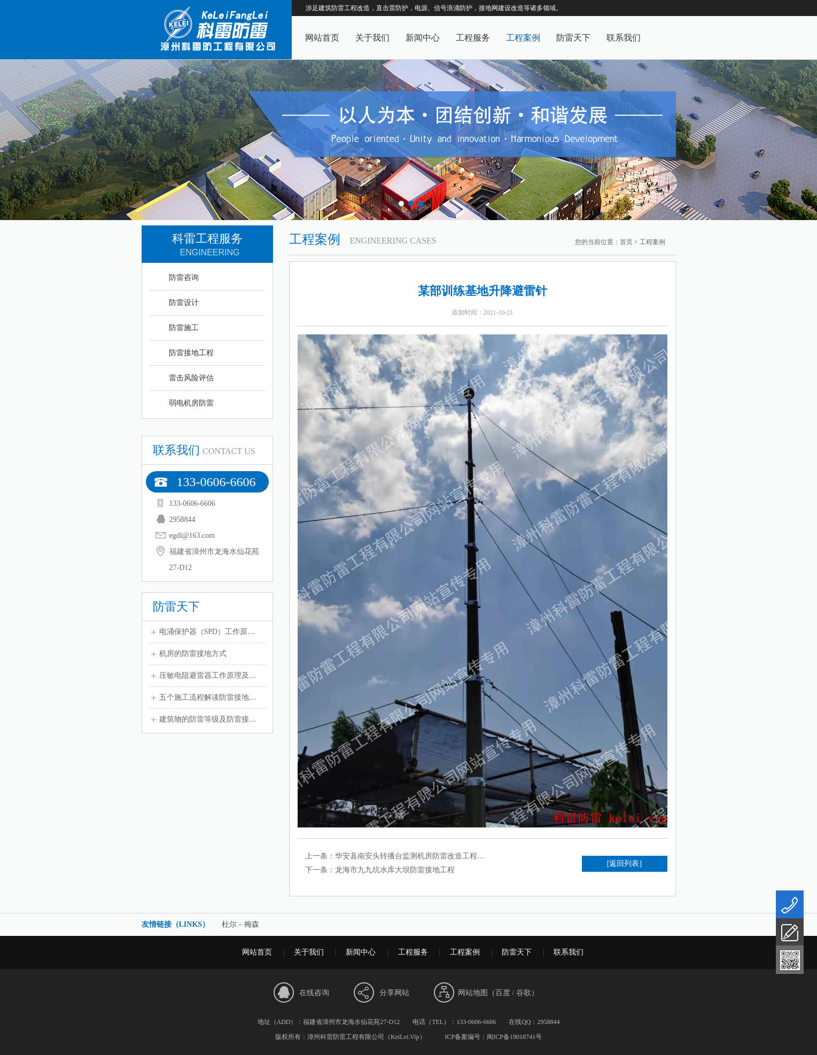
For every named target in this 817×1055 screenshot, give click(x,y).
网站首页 (322, 37)
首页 (626, 242)
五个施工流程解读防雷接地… (207, 697)
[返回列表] (624, 863)
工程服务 (473, 37)
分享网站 (394, 993)
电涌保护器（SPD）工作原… (207, 632)
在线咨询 (314, 993)
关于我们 (372, 37)
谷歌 (523, 993)
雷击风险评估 (191, 378)
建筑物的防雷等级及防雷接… (207, 719)
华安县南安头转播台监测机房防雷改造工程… (410, 856)
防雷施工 (184, 328)
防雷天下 (573, 37)
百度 (502, 993)
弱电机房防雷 (191, 403)
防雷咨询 (184, 277)
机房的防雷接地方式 (193, 654)
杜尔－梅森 (240, 924)
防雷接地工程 (191, 353)
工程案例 (523, 37)
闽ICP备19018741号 (514, 1037)
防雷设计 (184, 303)
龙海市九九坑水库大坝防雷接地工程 (395, 870)
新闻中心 (423, 37)
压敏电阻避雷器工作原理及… (207, 675)
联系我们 (623, 37)
